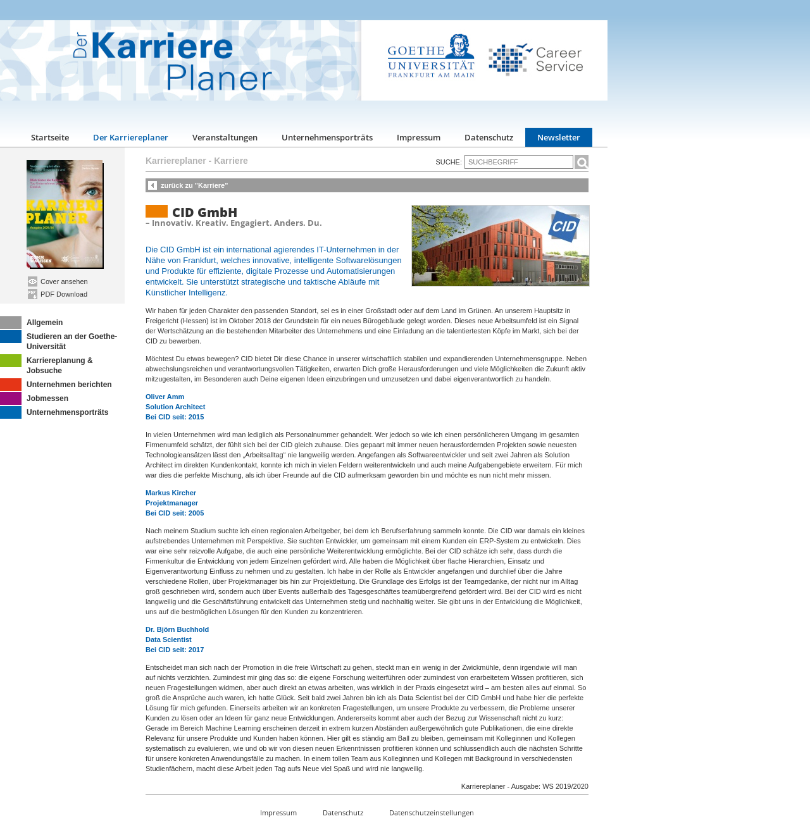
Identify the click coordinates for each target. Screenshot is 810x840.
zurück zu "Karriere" (194, 185)
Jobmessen (34, 398)
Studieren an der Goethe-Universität (58, 340)
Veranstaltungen (225, 137)
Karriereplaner (176, 161)
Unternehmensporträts (327, 137)
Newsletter (558, 137)
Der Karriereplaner (130, 137)
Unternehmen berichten (56, 384)
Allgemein (31, 322)
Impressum (418, 137)
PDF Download (57, 294)
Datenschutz (488, 137)
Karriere (231, 161)
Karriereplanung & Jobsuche (46, 364)
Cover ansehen (58, 281)
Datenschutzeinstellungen (431, 812)
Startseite (50, 137)
